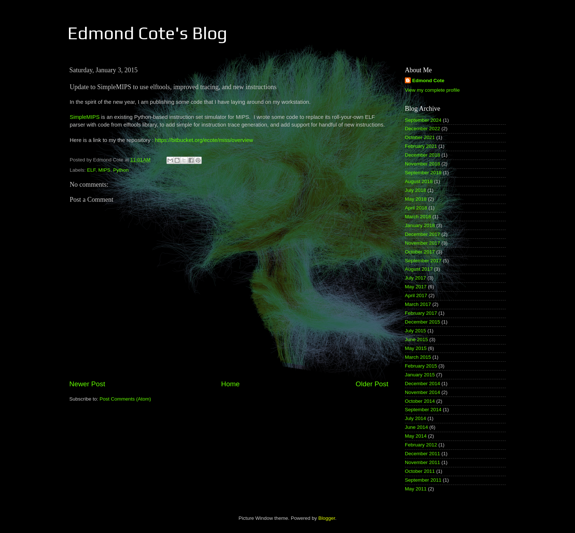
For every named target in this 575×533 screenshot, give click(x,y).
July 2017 (415, 278)
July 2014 (415, 418)
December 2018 (422, 155)
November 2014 (422, 392)
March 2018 (418, 216)
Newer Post (87, 384)
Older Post (372, 384)
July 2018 (415, 190)
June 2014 (416, 427)
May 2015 (415, 348)
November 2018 (422, 164)
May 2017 (415, 286)
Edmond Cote (428, 80)
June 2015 (416, 339)
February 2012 (421, 445)
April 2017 (416, 295)
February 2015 (421, 366)
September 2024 (423, 120)
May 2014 (415, 436)
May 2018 (415, 199)
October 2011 (420, 471)
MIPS (104, 170)
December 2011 (422, 453)
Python (121, 170)
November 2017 (422, 243)
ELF (91, 170)
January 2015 (420, 374)
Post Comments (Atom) (125, 399)
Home (230, 384)
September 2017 (423, 260)
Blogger (326, 518)
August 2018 (419, 181)
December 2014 (422, 383)
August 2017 (419, 269)
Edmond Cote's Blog (147, 33)
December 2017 (422, 234)
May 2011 (415, 489)
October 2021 (420, 137)
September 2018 (423, 172)
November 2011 (422, 462)
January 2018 (420, 225)
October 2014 (420, 401)
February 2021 (421, 146)
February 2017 (421, 313)
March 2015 (418, 357)
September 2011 (423, 480)
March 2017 (418, 304)
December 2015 (422, 322)
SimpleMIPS (85, 117)
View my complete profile (432, 90)
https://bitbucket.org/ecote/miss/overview (204, 140)
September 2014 (423, 409)
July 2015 (415, 330)
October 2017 (420, 252)
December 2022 (422, 128)
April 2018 (416, 208)
